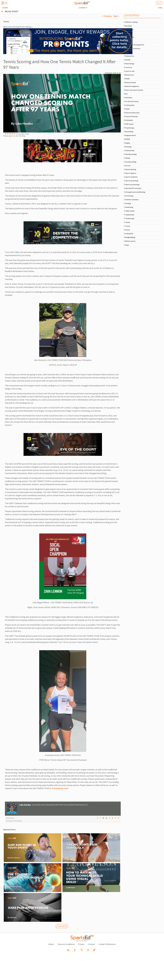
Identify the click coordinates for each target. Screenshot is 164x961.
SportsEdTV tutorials (132, 188)
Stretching (128, 196)
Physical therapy (131, 116)
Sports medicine (131, 177)
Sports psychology (132, 184)
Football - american (132, 48)
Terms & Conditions (66, 944)
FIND (160, 8)
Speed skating (130, 169)
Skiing (127, 158)
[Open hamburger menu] (2, 3)
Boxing (127, 33)
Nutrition (128, 97)
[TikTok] (94, 950)
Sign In (159, 3)
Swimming (128, 207)
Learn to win (129, 71)
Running (127, 147)
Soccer (127, 166)
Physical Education (132, 113)
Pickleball (128, 120)
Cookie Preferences (107, 944)
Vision (127, 230)
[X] (81, 950)
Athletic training (131, 22)
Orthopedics (129, 105)
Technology (129, 218)
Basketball (129, 30)
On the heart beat (131, 101)
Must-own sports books (133, 90)
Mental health (130, 82)
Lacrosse (128, 67)
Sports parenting (131, 181)
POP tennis (129, 124)
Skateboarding (130, 154)
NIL (126, 94)
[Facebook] (75, 950)
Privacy (81, 944)
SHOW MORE (62, 926)
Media (127, 79)
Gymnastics (129, 56)
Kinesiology (129, 64)
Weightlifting (129, 237)
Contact (91, 944)
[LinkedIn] (68, 950)
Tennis (127, 222)
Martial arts (129, 75)
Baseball (128, 26)
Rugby (127, 143)
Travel (127, 226)
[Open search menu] (6, 3)
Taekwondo (129, 215)
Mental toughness (131, 86)
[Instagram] (88, 950)
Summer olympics (131, 199)
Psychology (129, 128)
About (51, 944)
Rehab (127, 139)
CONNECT (82, 8)
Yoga (126, 245)
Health (127, 60)
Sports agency (130, 173)
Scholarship (129, 150)
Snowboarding (130, 162)
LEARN (5, 8)
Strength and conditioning (134, 192)
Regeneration (130, 135)
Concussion (129, 37)
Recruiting (128, 131)
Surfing (127, 203)
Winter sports (130, 241)
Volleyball (128, 233)
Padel (126, 109)
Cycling (127, 41)
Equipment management (134, 45)
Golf (126, 52)
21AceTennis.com (60, 788)
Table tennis (129, 211)
